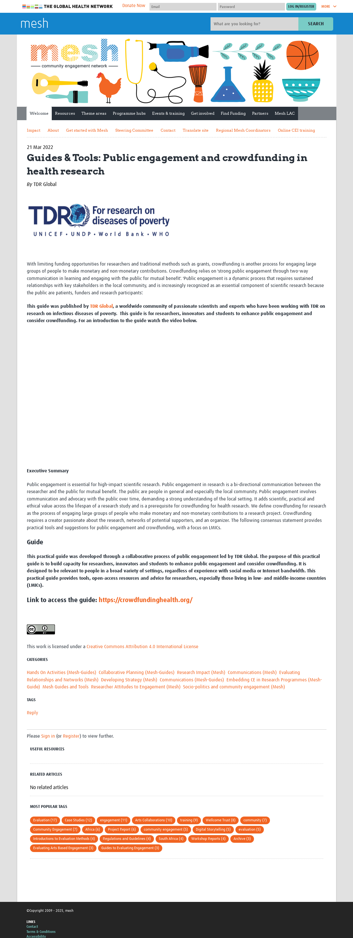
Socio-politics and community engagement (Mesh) (234, 687)
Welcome (39, 113)
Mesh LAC (285, 113)
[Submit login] (301, 7)
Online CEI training (296, 130)
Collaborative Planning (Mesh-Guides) (136, 672)
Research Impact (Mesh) (201, 672)
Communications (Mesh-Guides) (192, 680)
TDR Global (101, 306)
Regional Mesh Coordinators (243, 130)
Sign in (48, 736)
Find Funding (233, 113)
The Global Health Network (68, 6)
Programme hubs (129, 113)
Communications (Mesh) (252, 672)
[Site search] (255, 24)
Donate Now (133, 6)
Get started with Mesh (87, 130)
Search (316, 23)
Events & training (168, 113)
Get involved (202, 113)
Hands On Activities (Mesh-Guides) (61, 672)
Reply (32, 712)
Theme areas (93, 113)
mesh (34, 24)
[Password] (251, 7)
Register (71, 736)
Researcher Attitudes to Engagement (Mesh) (135, 687)
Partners (260, 113)
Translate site (196, 130)
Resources (65, 113)
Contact (168, 130)
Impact (33, 130)
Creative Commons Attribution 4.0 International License (142, 646)
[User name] (183, 7)
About (53, 130)
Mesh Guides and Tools (65, 687)
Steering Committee (134, 130)
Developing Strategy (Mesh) (129, 680)
